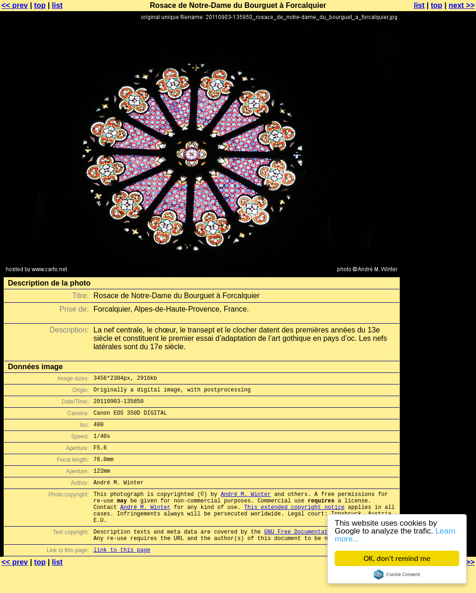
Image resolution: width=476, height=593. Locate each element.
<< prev (14, 5)
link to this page (121, 575)
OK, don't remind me (397, 558)
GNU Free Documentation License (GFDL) (326, 554)
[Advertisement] (438, 230)
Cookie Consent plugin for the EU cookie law (397, 574)
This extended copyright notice (294, 525)
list (57, 5)
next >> (462, 5)
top (40, 5)
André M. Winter (246, 509)
